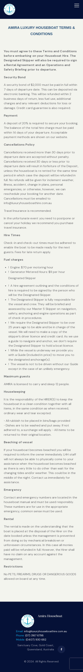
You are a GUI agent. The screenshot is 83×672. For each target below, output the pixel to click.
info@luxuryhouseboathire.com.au (45, 631)
